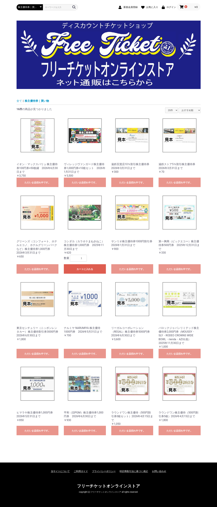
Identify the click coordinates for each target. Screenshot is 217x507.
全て (19, 100)
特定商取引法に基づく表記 (134, 471)
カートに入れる (84, 269)
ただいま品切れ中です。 (37, 182)
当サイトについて (60, 471)
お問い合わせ (159, 471)
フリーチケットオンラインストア (108, 486)
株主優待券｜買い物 (37, 100)
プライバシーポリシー (104, 471)
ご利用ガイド (81, 471)
